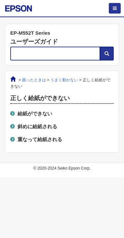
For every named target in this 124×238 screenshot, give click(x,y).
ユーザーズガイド (34, 41)
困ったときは (34, 80)
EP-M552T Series (30, 33)
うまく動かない (64, 80)
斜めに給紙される (37, 126)
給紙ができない (35, 113)
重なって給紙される (40, 139)
